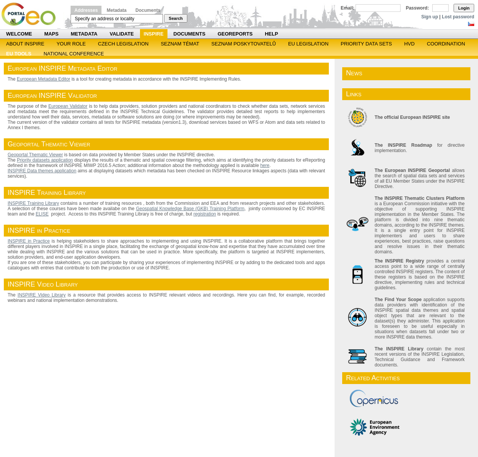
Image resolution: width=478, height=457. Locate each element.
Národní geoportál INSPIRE (31, 14)
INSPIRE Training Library (33, 203)
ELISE (41, 214)
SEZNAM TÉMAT (180, 44)
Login (464, 8)
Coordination (446, 44)
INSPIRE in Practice (29, 241)
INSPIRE (154, 34)
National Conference (73, 54)
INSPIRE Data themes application (42, 170)
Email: (347, 8)
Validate (122, 34)
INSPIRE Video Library (42, 295)
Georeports (235, 34)
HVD (409, 44)
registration (204, 214)
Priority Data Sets (366, 44)
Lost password (458, 16)
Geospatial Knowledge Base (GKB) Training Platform (190, 208)
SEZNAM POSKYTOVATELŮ (243, 44)
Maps (51, 34)
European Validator (68, 106)
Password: (417, 8)
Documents (147, 10)
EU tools (18, 54)
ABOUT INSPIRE (25, 44)
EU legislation (308, 44)
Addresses (86, 10)
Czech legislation (123, 44)
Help (271, 34)
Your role (71, 44)
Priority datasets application (45, 160)
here (264, 165)
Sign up (429, 16)
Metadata (117, 10)
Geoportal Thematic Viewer (35, 154)
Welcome (19, 34)
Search (176, 18)
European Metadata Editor (43, 79)
